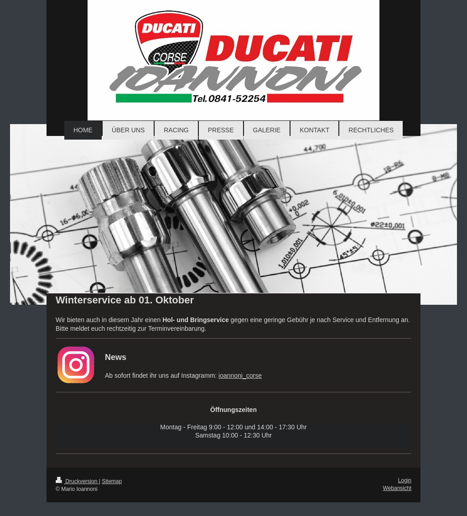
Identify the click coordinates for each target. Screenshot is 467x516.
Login (404, 480)
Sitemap (112, 481)
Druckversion (77, 481)
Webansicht (397, 488)
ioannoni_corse (240, 375)
